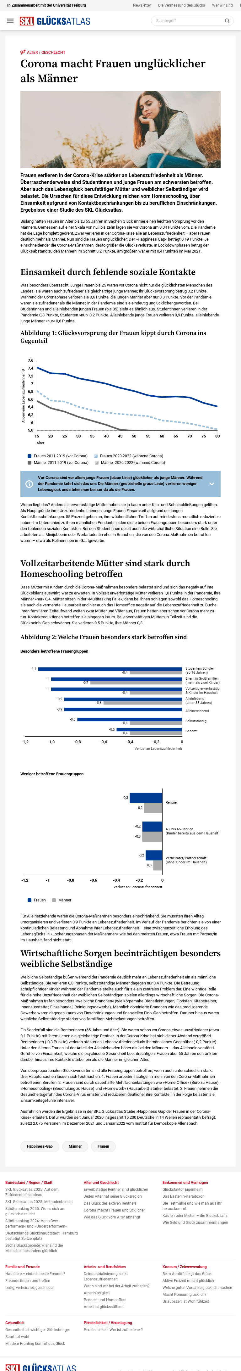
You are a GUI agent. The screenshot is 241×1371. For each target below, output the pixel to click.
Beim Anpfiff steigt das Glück (187, 1274)
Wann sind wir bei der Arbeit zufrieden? (117, 1286)
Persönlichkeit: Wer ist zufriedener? (113, 1330)
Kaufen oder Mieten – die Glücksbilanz (195, 1215)
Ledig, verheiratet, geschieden (30, 1287)
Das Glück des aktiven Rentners (110, 1203)
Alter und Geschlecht (101, 1182)
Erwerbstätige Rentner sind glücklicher (116, 1189)
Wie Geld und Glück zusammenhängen (195, 1222)
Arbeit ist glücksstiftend (104, 1307)
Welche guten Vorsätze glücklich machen (197, 1287)
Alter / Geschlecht (42, 52)
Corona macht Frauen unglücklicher (114, 1210)
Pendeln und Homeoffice (105, 1300)
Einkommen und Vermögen (185, 1182)
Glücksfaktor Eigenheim (183, 1189)
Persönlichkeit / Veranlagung (108, 1323)
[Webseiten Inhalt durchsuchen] (192, 21)
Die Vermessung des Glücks (181, 5)
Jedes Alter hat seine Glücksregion (113, 1196)
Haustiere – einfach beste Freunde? (35, 1274)
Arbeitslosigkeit (97, 1293)
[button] (120, 484)
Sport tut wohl (17, 1337)
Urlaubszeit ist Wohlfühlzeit (186, 1301)
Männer (75, 1146)
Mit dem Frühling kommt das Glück (35, 1343)
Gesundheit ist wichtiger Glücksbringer (37, 1330)
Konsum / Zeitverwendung (185, 1267)
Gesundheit (14, 1323)
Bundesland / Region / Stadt (28, 1182)
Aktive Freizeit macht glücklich (188, 1281)
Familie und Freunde (22, 1267)
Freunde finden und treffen (27, 1281)
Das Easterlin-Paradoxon (184, 1196)
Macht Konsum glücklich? (184, 1294)
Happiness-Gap (40, 1146)
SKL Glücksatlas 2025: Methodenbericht (39, 1202)
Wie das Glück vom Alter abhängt (112, 1217)
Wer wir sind (222, 5)
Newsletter (142, 5)
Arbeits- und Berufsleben (105, 1267)
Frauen (103, 1146)
